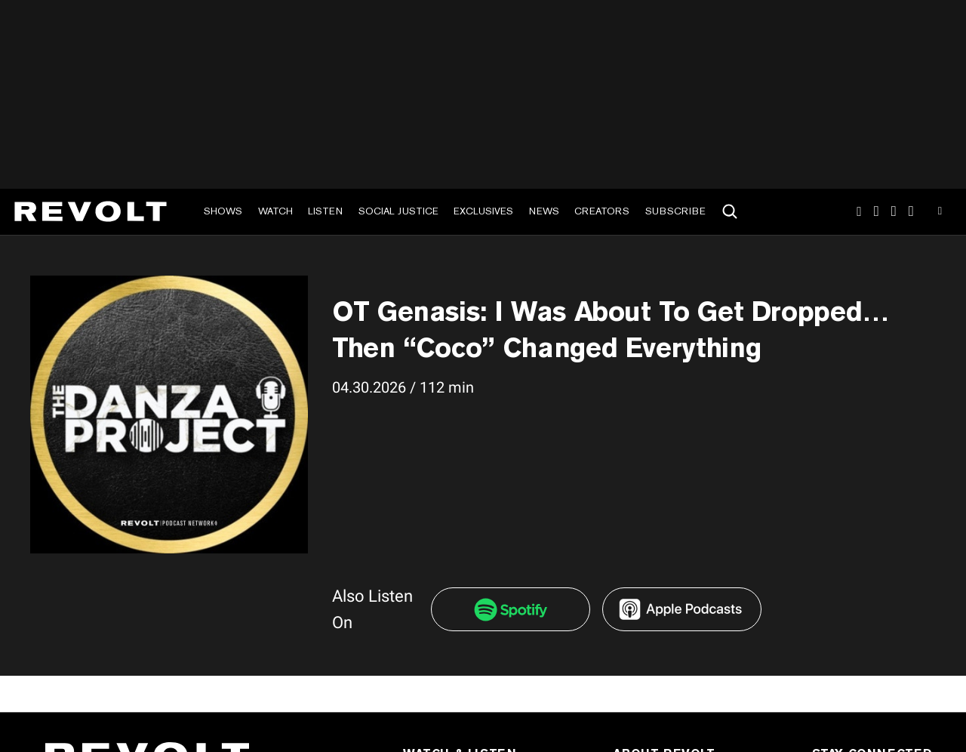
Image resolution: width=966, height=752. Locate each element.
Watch (275, 211)
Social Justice (398, 211)
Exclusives (483, 211)
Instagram (859, 211)
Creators (601, 211)
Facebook (911, 211)
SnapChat (894, 211)
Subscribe (675, 211)
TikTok (876, 211)
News (544, 211)
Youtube (940, 213)
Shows (223, 211)
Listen (325, 211)
